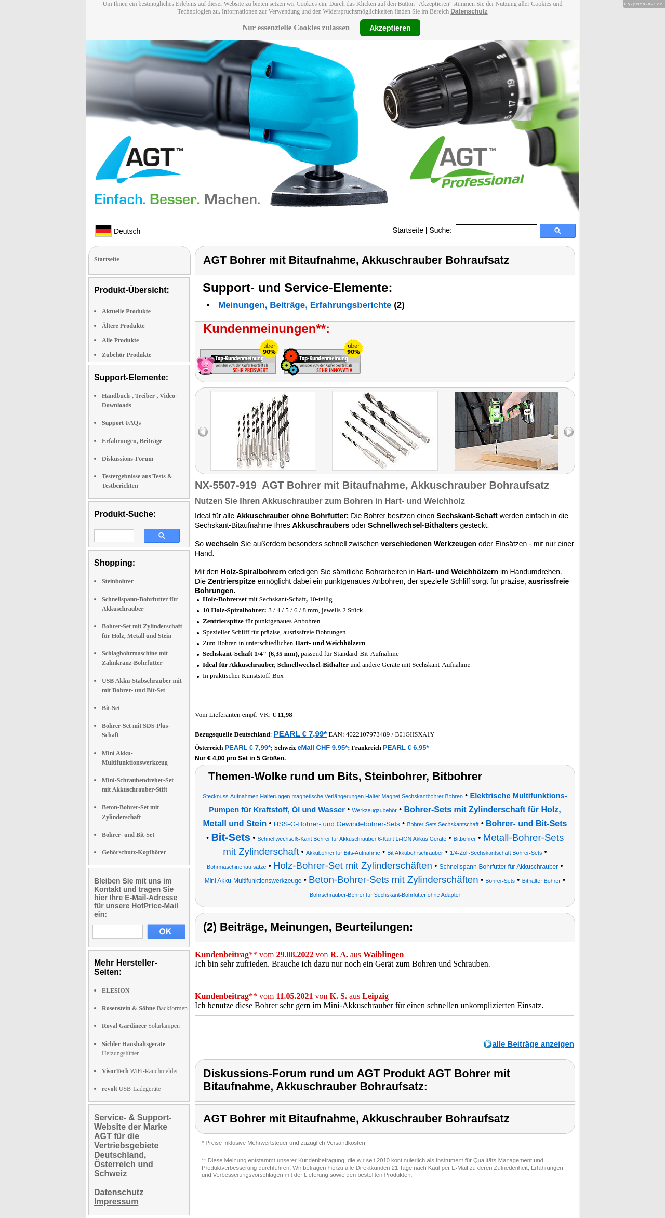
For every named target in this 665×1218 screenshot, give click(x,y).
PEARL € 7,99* (300, 733)
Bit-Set (111, 708)
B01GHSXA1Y (414, 734)
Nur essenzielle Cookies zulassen (296, 27)
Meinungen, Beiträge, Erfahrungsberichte (304, 305)
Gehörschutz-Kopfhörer (134, 852)
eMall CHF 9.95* (322, 748)
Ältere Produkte (123, 325)
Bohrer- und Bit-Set (128, 834)
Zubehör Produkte (126, 354)
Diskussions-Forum (127, 458)
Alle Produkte (120, 340)
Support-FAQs (121, 422)
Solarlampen (141, 1025)
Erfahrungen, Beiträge (132, 441)
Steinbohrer (118, 581)
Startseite (408, 230)
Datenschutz (468, 11)
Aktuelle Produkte (126, 311)
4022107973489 (368, 734)
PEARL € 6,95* (406, 748)
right (569, 432)
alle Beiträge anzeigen (533, 1043)
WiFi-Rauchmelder (140, 1071)
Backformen (145, 1008)
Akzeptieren (389, 27)
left (203, 432)
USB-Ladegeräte (131, 1088)
